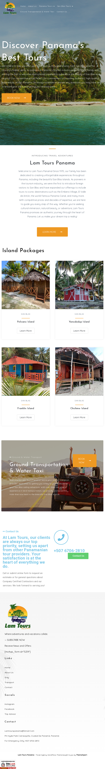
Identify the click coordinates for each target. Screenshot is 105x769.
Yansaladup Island (79, 322)
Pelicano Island (25, 322)
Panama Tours (47, 6)
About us (32, 6)
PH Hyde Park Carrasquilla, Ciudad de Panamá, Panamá (32, 736)
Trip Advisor (10, 714)
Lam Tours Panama (26, 755)
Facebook (9, 709)
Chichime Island (79, 408)
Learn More (26, 330)
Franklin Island (25, 408)
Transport (9, 682)
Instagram (9, 704)
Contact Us (62, 12)
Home (23, 6)
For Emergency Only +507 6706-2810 (22, 741)
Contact (8, 687)
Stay (7, 677)
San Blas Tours (65, 6)
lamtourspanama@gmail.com (19, 731)
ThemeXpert (81, 755)
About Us (9, 672)
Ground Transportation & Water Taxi (37, 12)
